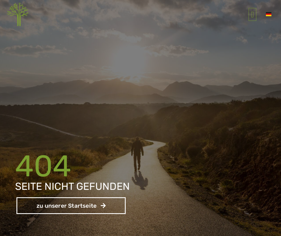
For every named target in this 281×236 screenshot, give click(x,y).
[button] (252, 14)
